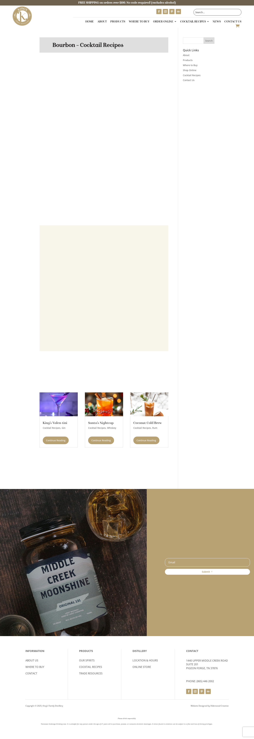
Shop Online (189, 70)
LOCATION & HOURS (145, 660)
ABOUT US (31, 660)
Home (89, 21)
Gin (63, 427)
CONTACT (31, 673)
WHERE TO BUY (34, 667)
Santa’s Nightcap (101, 423)
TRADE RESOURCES (91, 673)
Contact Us (232, 21)
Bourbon (63, 45)
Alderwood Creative (219, 705)
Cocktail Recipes (193, 21)
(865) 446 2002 (205, 681)
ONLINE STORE (142, 667)
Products (117, 21)
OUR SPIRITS (87, 660)
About (102, 21)
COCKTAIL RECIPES (90, 667)
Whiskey (111, 427)
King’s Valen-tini (55, 423)
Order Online (163, 21)
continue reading (55, 440)
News (217, 21)
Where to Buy (139, 21)
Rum (154, 427)
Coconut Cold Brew (147, 423)
